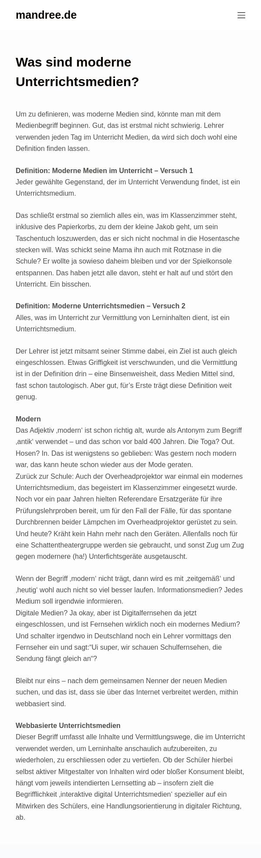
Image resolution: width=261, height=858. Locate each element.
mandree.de (46, 15)
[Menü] (241, 15)
